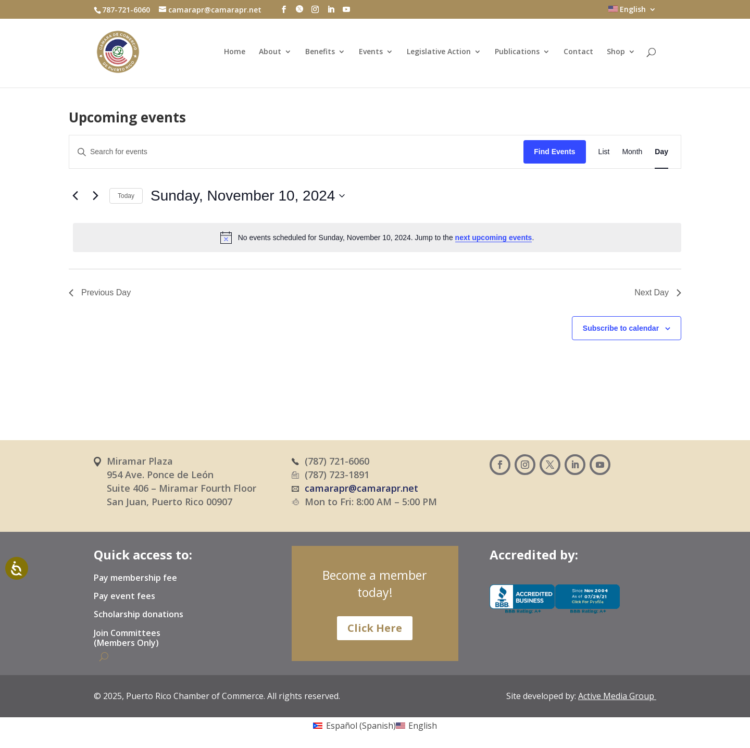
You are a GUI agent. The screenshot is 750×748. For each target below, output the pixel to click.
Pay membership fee (135, 578)
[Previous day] (75, 196)
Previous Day (100, 292)
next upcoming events (493, 237)
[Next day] (95, 196)
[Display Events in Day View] (661, 151)
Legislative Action (439, 52)
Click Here (374, 628)
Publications (517, 52)
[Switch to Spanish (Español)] (354, 725)
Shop (616, 52)
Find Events (554, 151)
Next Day (657, 292)
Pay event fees (124, 596)
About (270, 52)
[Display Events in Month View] (632, 151)
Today (126, 196)
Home (234, 52)
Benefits (320, 52)
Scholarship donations (138, 614)
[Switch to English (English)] (416, 725)
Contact (578, 52)
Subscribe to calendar (621, 328)
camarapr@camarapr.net (361, 488)
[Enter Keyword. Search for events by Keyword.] (296, 151)
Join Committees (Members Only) (127, 638)
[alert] (377, 237)
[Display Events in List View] (604, 151)
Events (371, 52)
